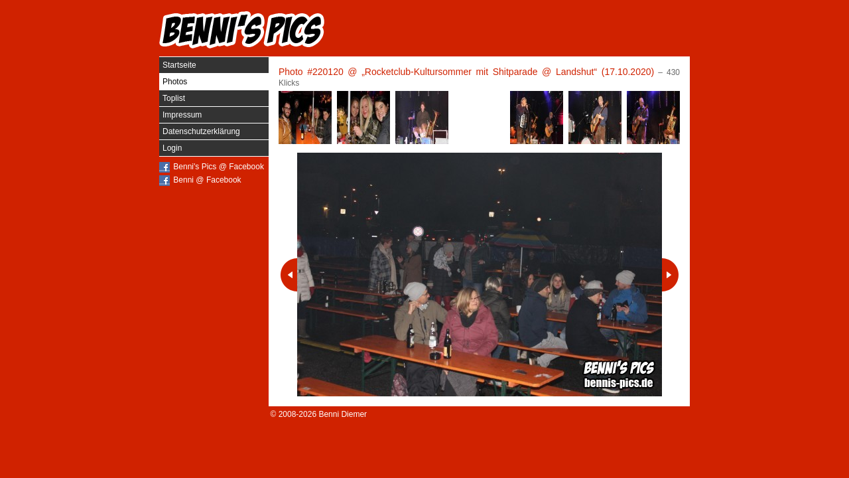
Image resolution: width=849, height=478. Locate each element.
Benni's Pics (242, 30)
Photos (175, 81)
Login (172, 148)
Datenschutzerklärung (201, 131)
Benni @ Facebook (207, 180)
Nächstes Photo (670, 274)
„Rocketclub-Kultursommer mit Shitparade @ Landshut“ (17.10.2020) (507, 71)
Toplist (174, 98)
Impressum (182, 115)
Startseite (179, 65)
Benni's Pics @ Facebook (218, 166)
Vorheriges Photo (289, 274)
